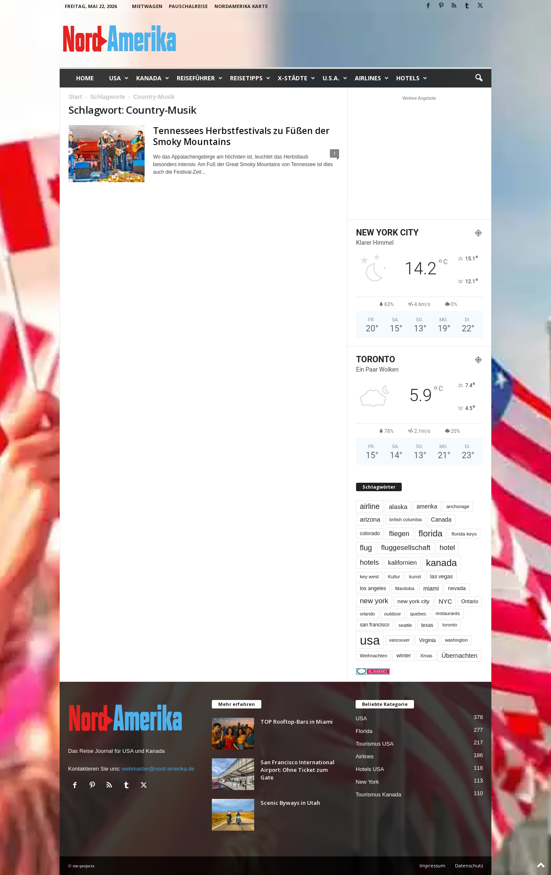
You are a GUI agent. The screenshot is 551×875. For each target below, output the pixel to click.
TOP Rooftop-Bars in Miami (296, 721)
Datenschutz (469, 865)
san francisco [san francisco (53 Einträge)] (374, 625)
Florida (364, 731)
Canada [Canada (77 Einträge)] (441, 519)
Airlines (372, 78)
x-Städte (296, 78)
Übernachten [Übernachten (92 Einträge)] (459, 655)
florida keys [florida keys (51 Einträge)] (464, 533)
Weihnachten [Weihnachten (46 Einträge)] (373, 655)
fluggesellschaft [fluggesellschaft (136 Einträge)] (405, 548)
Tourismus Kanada (378, 794)
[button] (478, 78)
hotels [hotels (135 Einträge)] (369, 562)
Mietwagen (147, 6)
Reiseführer (199, 78)
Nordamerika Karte (241, 6)
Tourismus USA (375, 744)
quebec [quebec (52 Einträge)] (418, 613)
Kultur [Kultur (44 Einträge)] (394, 576)
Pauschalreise (188, 6)
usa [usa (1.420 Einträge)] (370, 640)
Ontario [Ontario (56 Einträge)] (469, 601)
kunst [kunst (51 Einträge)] (415, 576)
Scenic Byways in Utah (290, 803)
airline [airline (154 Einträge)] (370, 506)
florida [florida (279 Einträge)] (430, 533)
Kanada (152, 78)
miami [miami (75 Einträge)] (431, 588)
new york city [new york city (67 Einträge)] (413, 601)
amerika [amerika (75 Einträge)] (427, 506)
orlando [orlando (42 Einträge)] (367, 613)
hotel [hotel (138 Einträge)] (447, 548)
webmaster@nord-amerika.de (158, 769)
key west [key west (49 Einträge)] (369, 576)
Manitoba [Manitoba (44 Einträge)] (404, 588)
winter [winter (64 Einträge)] (403, 655)
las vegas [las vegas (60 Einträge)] (441, 577)
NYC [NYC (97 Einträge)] (445, 601)
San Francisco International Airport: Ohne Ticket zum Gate (297, 769)
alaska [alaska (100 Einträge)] (398, 506)
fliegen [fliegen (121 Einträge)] (399, 533)
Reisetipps (250, 78)
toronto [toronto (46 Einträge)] (449, 624)
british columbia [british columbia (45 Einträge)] (405, 519)
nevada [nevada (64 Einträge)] (457, 588)
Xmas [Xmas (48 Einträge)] (426, 655)
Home (85, 78)
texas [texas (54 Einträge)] (427, 625)
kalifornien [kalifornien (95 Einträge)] (402, 562)
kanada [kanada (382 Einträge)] (441, 563)
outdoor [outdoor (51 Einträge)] (392, 613)
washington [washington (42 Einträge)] (456, 640)
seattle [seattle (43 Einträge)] (405, 625)
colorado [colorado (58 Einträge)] (370, 533)
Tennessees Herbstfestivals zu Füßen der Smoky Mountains (241, 136)
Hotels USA (370, 769)
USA (119, 78)
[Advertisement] (419, 158)
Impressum (432, 865)
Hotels (411, 78)
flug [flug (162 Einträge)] (366, 548)
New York (367, 782)
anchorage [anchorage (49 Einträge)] (457, 506)
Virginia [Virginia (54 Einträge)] (427, 640)
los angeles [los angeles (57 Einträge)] (373, 588)
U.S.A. (335, 78)
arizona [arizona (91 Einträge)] (370, 519)
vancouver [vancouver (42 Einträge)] (399, 640)
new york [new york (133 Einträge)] (374, 601)
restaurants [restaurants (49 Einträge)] (448, 613)
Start (75, 96)
